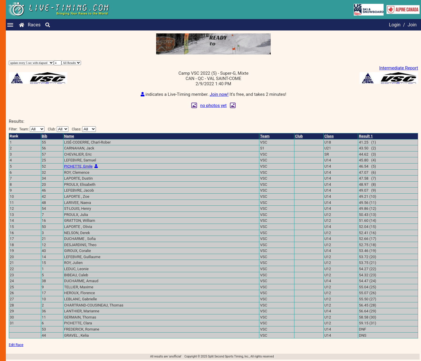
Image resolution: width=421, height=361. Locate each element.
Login (394, 25)
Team (265, 136)
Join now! (219, 94)
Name (69, 136)
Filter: (26, 129)
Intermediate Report (398, 68)
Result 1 (366, 136)
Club (299, 136)
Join (412, 25)
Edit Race (16, 345)
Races (34, 25)
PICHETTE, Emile (78, 166)
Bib (44, 136)
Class (329, 136)
